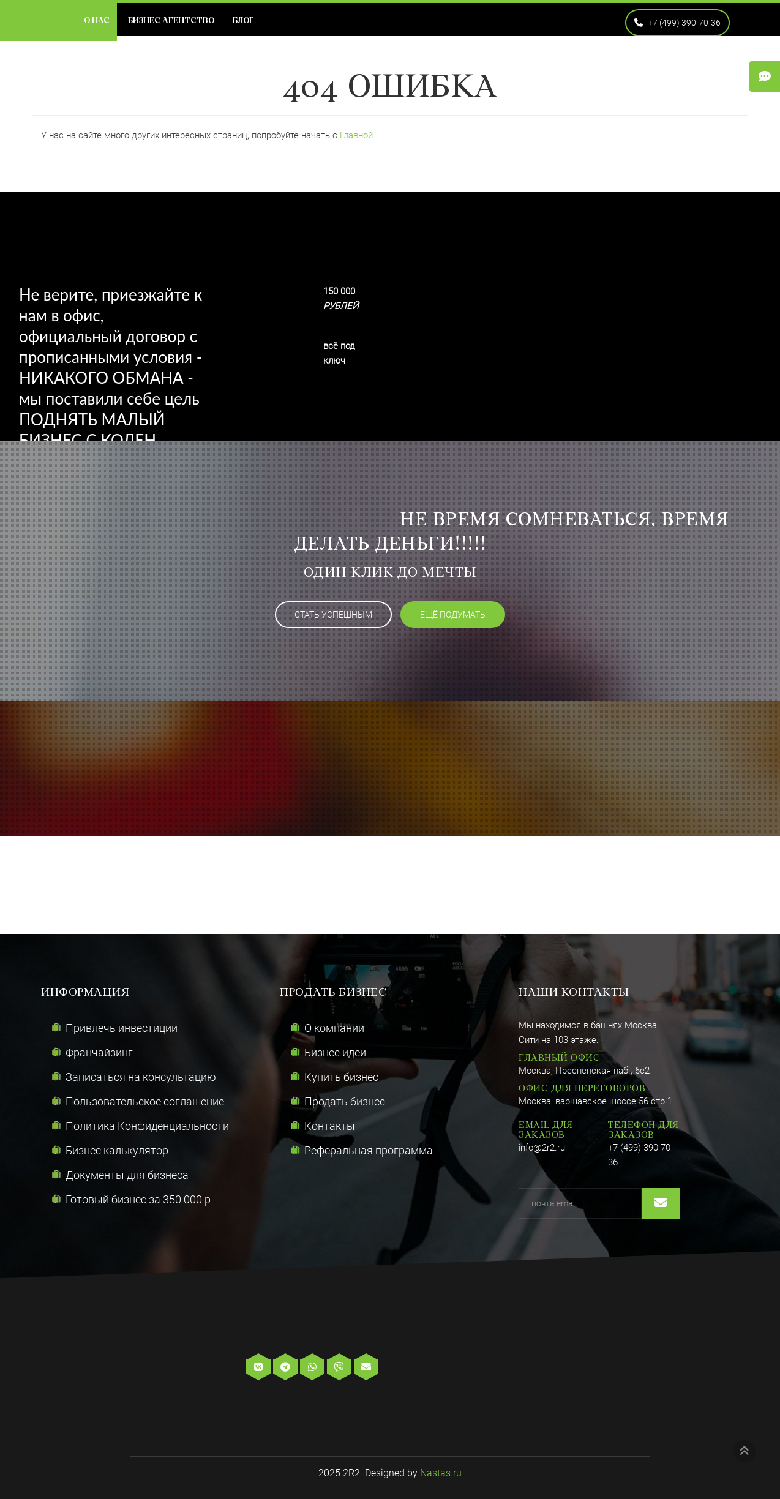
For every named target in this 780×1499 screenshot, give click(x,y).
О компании (334, 1028)
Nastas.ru (441, 1473)
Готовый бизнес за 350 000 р (138, 1199)
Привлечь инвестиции (122, 1028)
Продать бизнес (344, 1101)
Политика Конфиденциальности (147, 1126)
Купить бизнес (341, 1077)
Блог (243, 21)
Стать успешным (333, 614)
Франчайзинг (99, 1052)
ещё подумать (453, 614)
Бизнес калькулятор (117, 1150)
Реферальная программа (368, 1150)
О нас (97, 21)
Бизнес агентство (171, 21)
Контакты (329, 1126)
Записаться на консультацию (141, 1077)
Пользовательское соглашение (145, 1101)
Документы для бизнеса (127, 1174)
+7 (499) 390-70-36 (677, 23)
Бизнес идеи (335, 1052)
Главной (356, 135)
